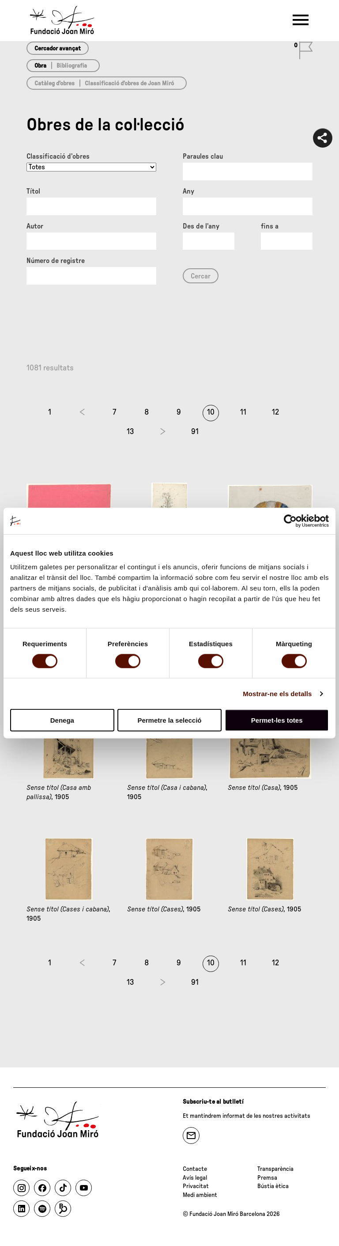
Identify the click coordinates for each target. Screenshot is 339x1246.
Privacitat (196, 1186)
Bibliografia (71, 66)
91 (195, 432)
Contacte (195, 1169)
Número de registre (55, 260)
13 (130, 432)
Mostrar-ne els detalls (277, 693)
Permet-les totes (277, 720)
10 (211, 412)
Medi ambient (200, 1195)
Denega (62, 720)
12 (275, 412)
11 (243, 412)
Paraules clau (203, 156)
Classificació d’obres (58, 156)
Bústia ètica (273, 1186)
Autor (34, 226)
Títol (33, 191)
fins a (270, 226)
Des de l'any (201, 226)
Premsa (267, 1178)
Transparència (275, 1169)
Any (188, 191)
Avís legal (195, 1178)
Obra (40, 66)
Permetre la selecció (169, 720)
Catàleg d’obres (54, 83)
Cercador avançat (57, 49)
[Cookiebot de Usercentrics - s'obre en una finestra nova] (290, 520)
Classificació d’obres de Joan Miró (129, 83)
